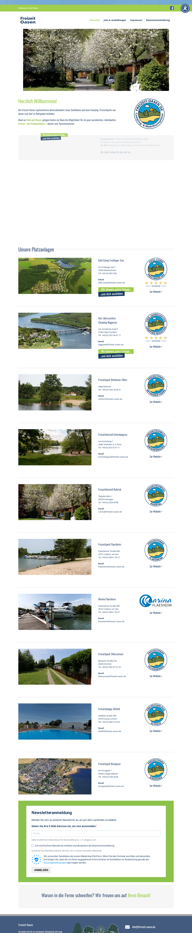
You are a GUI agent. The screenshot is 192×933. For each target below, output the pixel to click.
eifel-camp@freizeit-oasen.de (111, 282)
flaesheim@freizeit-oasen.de (111, 566)
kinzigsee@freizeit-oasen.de (111, 786)
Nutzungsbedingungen (55, 862)
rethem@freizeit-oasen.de (110, 399)
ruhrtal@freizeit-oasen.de (110, 511)
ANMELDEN (41, 870)
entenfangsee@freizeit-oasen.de (113, 456)
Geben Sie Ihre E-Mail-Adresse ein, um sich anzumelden (64, 826)
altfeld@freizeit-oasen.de (109, 731)
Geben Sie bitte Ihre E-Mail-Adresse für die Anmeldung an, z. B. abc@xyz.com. (64, 840)
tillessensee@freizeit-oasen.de (112, 676)
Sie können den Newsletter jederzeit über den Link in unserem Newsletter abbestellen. (67, 851)
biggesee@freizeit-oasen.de (110, 344)
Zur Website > (156, 291)
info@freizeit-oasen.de (143, 927)
